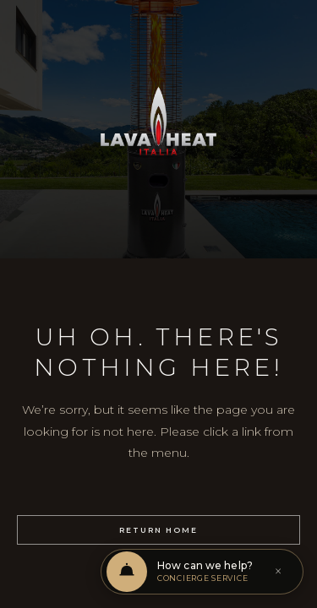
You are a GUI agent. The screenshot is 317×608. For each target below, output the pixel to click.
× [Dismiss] (278, 571)
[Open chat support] (202, 571)
